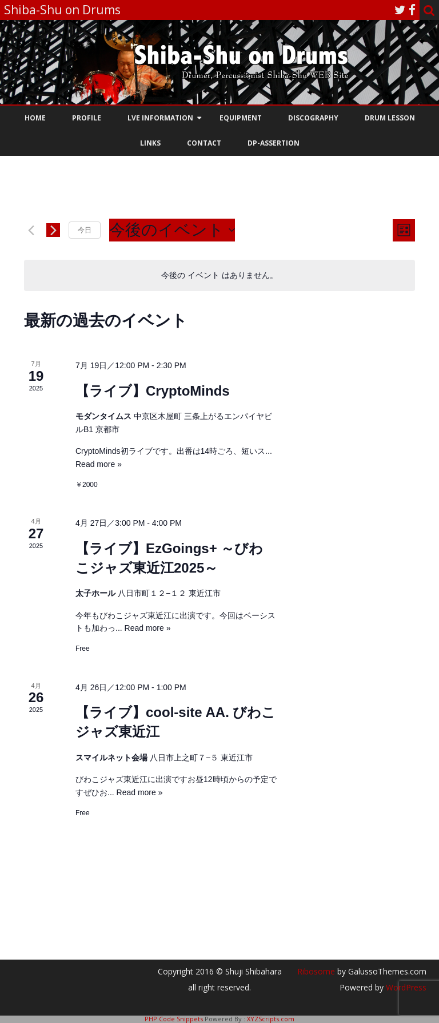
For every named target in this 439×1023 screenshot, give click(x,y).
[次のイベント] (53, 230)
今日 (84, 230)
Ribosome (316, 971)
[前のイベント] (31, 230)
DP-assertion (274, 143)
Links (150, 143)
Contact (204, 143)
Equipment (241, 118)
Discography (313, 118)
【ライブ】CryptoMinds (152, 390)
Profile (86, 118)
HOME (35, 118)
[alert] (219, 275)
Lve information (160, 118)
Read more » (98, 464)
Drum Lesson (390, 118)
